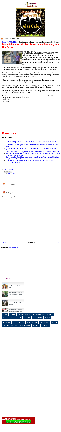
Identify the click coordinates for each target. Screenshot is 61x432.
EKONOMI (49, 314)
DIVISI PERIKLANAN (22, 326)
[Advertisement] (18, 117)
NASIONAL (7, 322)
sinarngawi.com (13, 247)
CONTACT (45, 326)
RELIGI (54, 322)
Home (4, 42)
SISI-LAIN (27, 318)
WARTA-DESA (16, 318)
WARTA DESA (12, 42)
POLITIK (6, 318)
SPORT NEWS (8, 326)
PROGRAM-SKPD (24, 314)
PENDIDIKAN (37, 318)
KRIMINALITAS (38, 314)
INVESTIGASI (44, 322)
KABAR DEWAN (18, 322)
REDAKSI (36, 326)
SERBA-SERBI (32, 322)
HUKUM (47, 318)
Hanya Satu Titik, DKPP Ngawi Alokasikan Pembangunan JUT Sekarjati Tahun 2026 (32, 152)
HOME (5, 314)
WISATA (12, 314)
